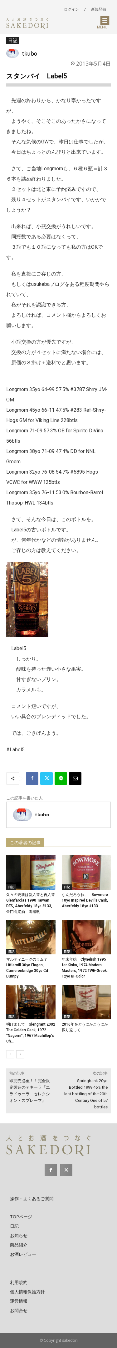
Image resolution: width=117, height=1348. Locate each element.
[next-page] (20, 1054)
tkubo (29, 53)
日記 (12, 40)
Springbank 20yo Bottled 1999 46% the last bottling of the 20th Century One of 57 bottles (86, 1093)
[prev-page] (10, 1054)
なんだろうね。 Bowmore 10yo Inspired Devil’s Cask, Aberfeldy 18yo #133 (85, 900)
